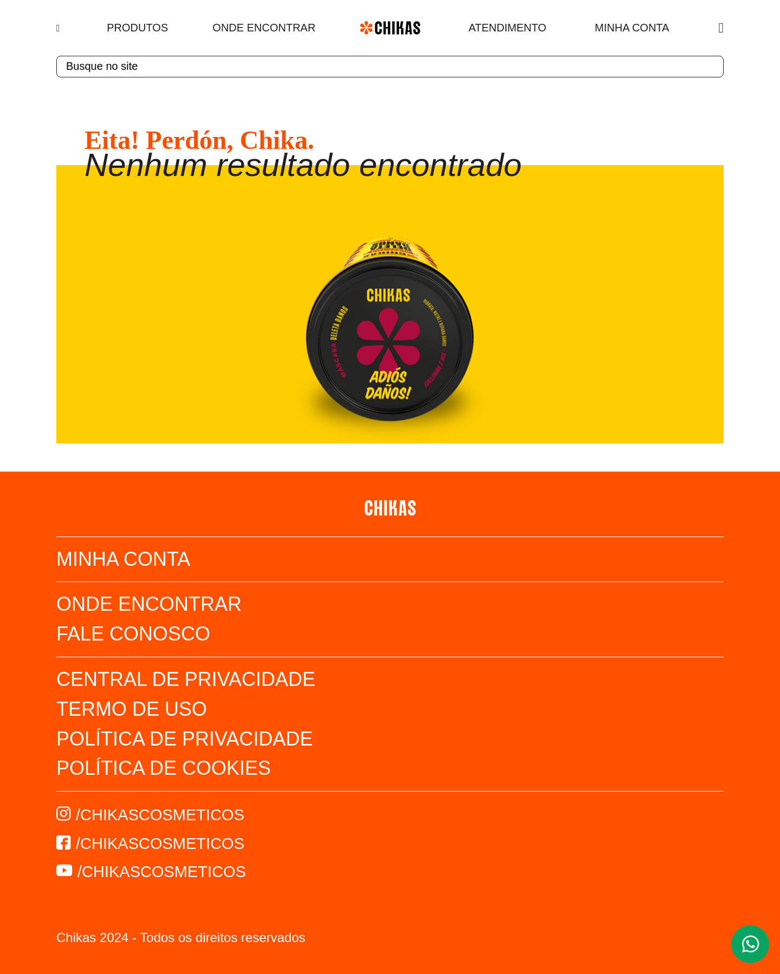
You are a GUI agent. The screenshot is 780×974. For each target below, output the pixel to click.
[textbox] (390, 66)
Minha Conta (632, 28)
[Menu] (59, 28)
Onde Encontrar (263, 28)
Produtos (137, 28)
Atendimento (508, 28)
